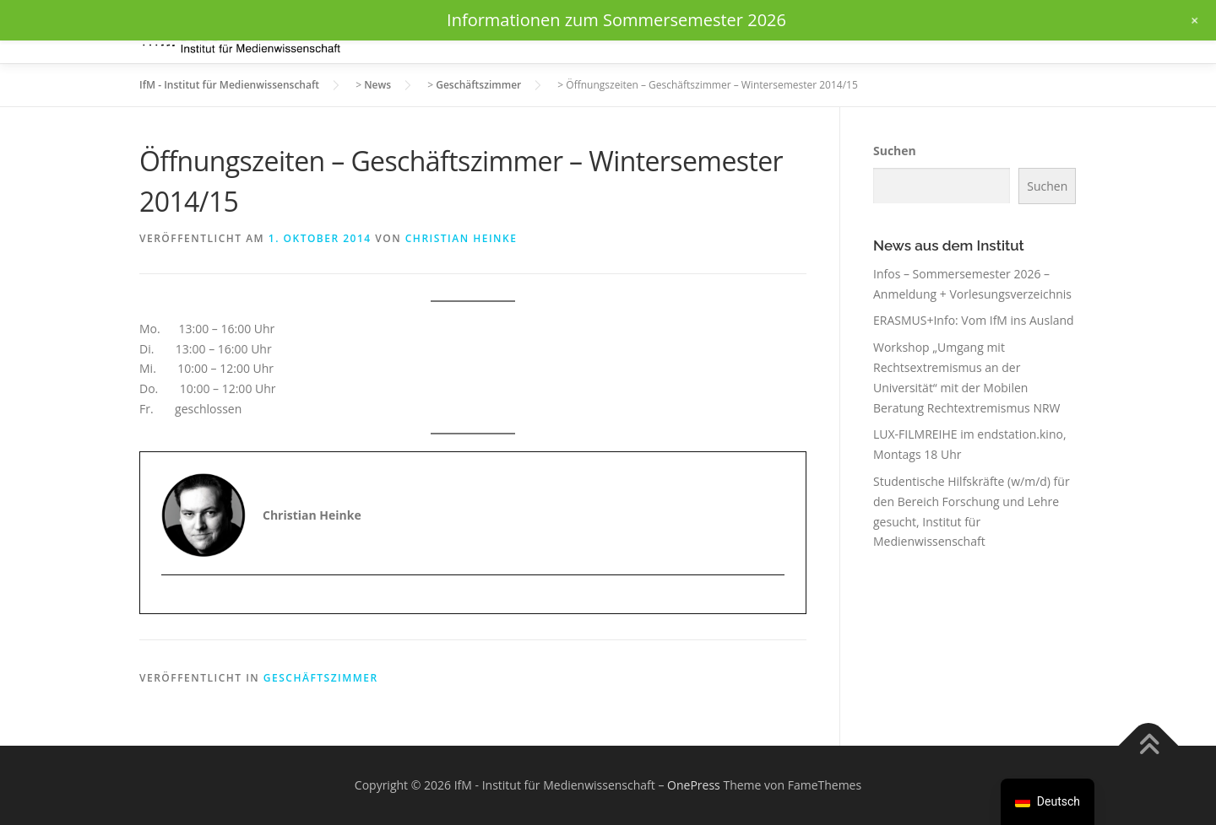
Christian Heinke (461, 238)
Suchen (894, 151)
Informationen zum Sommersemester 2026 (616, 19)
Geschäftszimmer (320, 678)
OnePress (693, 785)
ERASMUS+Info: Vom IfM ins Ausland (973, 320)
